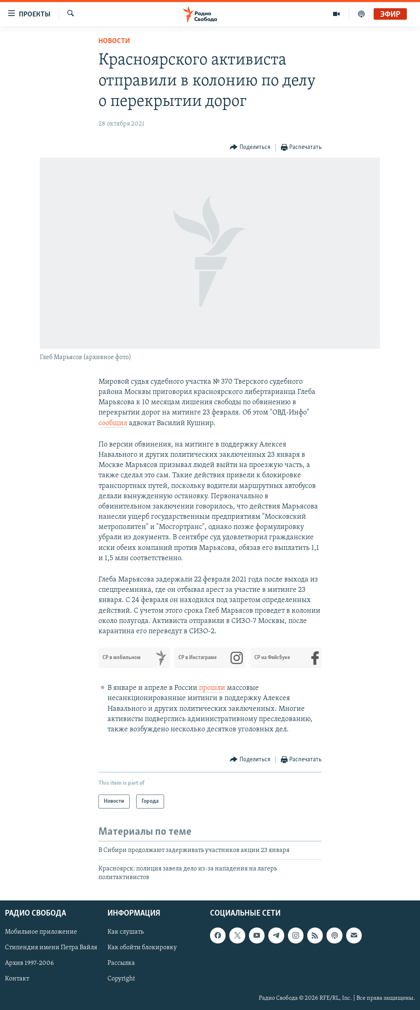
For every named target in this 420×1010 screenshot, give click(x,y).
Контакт (17, 979)
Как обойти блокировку (142, 948)
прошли (212, 688)
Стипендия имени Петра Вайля (51, 948)
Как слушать (125, 932)
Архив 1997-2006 (29, 963)
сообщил (112, 423)
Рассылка (121, 963)
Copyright (121, 979)
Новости (114, 41)
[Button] (250, 147)
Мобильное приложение (41, 932)
